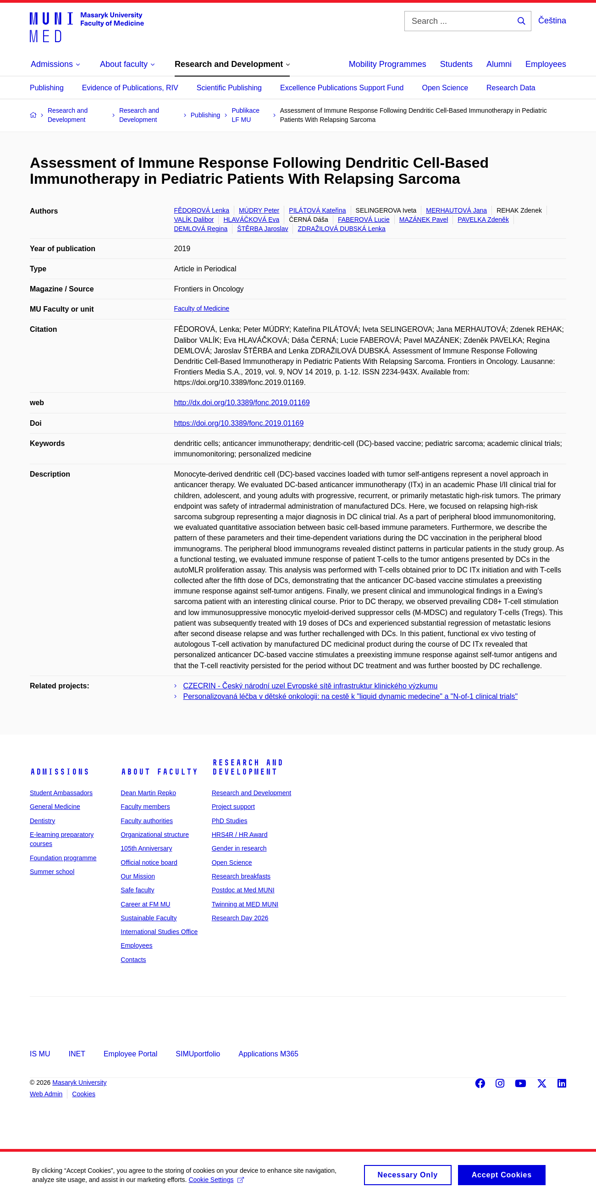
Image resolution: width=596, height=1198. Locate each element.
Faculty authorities (147, 820)
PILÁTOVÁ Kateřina (317, 210)
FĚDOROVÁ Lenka (202, 210)
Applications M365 (268, 1054)
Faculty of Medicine (202, 308)
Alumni (499, 64)
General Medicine (55, 806)
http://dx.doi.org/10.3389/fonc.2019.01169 (242, 403)
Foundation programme (63, 858)
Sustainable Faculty (149, 918)
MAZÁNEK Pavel (423, 219)
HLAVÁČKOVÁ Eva (251, 219)
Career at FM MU (145, 904)
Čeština (552, 20)
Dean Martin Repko (148, 793)
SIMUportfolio (198, 1054)
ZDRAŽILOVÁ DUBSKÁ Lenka (341, 228)
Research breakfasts (241, 876)
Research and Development (247, 767)
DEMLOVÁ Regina (201, 228)
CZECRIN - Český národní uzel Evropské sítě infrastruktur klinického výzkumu (310, 686)
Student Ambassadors (61, 793)
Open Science (445, 88)
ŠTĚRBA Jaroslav (262, 228)
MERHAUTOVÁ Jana (456, 210)
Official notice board (149, 862)
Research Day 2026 (240, 918)
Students (456, 64)
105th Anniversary (146, 848)
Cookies (83, 1094)
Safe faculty (137, 890)
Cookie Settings (216, 1183)
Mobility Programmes (387, 64)
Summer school (52, 871)
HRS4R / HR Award (240, 834)
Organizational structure (155, 834)
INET (76, 1054)
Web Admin (46, 1094)
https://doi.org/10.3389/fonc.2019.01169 (239, 423)
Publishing (47, 88)
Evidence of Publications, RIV (130, 88)
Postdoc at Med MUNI (243, 890)
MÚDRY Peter (259, 210)
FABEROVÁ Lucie (364, 219)
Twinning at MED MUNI (245, 904)
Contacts (133, 959)
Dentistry (42, 820)
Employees (545, 64)
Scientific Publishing (229, 88)
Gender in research (239, 848)
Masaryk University (79, 1082)
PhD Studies (230, 820)
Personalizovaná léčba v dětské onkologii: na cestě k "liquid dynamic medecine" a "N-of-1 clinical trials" (350, 696)
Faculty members (145, 806)
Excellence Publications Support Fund (342, 88)
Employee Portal (130, 1054)
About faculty (159, 772)
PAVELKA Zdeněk (483, 219)
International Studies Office (159, 931)
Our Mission (138, 876)
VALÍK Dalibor (194, 219)
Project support (233, 806)
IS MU (40, 1054)
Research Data (510, 88)
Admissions (59, 772)
